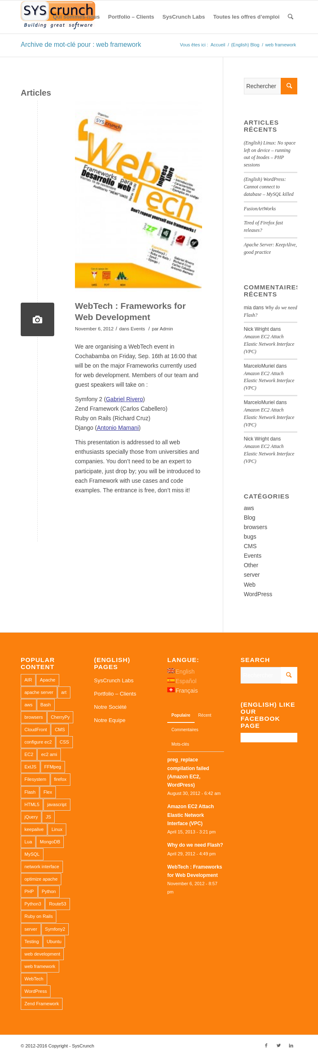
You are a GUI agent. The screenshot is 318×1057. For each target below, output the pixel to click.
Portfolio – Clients (115, 694)
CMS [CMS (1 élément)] (60, 729)
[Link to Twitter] (278, 1045)
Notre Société (110, 707)
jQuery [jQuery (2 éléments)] (31, 816)
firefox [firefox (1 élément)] (60, 779)
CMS (250, 546)
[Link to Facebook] (266, 1045)
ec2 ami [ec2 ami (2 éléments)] (49, 754)
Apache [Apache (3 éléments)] (47, 679)
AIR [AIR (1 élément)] (28, 679)
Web (250, 584)
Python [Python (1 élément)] (49, 891)
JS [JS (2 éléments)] (48, 816)
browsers (255, 527)
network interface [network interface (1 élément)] (41, 866)
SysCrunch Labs (113, 680)
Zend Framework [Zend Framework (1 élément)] (41, 1003)
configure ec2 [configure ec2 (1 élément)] (38, 741)
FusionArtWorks (260, 209)
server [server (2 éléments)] (30, 929)
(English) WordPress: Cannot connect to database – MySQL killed (269, 186)
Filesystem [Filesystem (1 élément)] (35, 779)
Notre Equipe (109, 720)
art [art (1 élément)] (64, 692)
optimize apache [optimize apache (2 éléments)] (41, 878)
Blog (249, 517)
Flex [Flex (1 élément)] (47, 792)
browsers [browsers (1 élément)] (33, 717)
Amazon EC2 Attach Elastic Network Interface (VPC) (269, 344)
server (252, 574)
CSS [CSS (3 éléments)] (64, 741)
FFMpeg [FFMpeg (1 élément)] (52, 766)
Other (251, 565)
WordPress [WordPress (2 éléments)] (35, 991)
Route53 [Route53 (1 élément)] (57, 903)
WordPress (258, 594)
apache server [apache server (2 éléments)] (38, 692)
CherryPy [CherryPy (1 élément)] (60, 717)
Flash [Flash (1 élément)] (30, 792)
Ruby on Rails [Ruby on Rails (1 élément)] (38, 916)
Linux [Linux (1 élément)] (56, 829)
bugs (250, 536)
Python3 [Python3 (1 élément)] (32, 903)
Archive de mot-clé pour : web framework (81, 44)
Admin (166, 327)
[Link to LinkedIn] (291, 1045)
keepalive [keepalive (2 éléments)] (33, 829)
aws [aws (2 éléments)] (28, 704)
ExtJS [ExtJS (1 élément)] (30, 766)
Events (137, 327)
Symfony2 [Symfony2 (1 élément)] (55, 929)
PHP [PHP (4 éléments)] (29, 891)
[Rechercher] (290, 17)
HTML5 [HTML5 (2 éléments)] (31, 804)
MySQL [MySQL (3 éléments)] (32, 854)
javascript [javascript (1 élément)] (56, 804)
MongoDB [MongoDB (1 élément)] (50, 841)
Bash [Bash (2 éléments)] (46, 704)
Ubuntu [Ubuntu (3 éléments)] (54, 941)
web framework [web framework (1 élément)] (39, 966)
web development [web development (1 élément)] (42, 953)
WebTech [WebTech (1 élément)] (33, 978)
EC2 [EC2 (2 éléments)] (28, 754)
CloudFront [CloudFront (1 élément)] (35, 729)
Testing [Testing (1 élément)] (31, 941)
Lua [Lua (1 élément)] (28, 841)
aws (249, 508)
